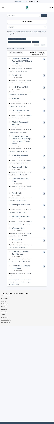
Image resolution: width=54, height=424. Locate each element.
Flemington (12, 247)
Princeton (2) (4, 298)
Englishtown (12, 275)
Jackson (11, 188)
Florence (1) (4, 309)
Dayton (11, 200)
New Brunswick (13, 118)
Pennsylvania (17, 71)
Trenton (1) (3, 314)
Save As (37, 45)
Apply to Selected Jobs (16, 52)
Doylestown (12, 82)
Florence (11, 132)
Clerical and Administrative (16, 68)
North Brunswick (13, 261)
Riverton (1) (3, 306)
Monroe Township (13, 224)
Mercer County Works (17, 65)
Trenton (11, 106)
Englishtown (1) (4, 303)
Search (44, 15)
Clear (43, 45)
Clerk (24, 68)
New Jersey (16, 94)
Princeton (12, 94)
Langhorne (12, 151)
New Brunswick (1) (5, 322)
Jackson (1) (4, 312)
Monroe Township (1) (6, 320)
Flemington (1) (4, 317)
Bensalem (12, 71)
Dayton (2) (3, 301)
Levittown (12, 235)
